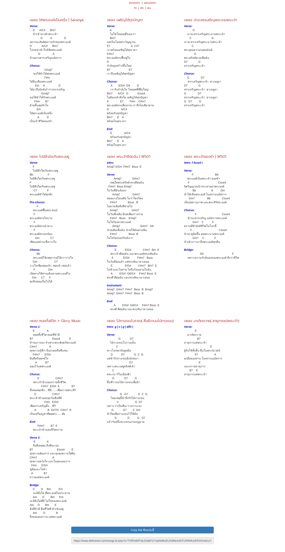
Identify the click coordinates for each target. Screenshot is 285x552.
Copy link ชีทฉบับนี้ (142, 530)
